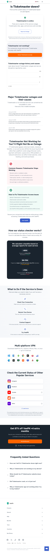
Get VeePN (25, 220)
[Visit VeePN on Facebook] (7, 540)
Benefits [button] (25, 521)
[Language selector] (37, 1)
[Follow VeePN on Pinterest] (23, 540)
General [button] (25, 512)
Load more (25, 408)
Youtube (25, 392)
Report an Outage (25, 31)
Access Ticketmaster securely (25, 54)
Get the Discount (25, 441)
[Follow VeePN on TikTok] (15, 540)
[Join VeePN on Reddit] (19, 540)
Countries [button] (25, 529)
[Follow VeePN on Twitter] (11, 540)
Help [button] (25, 516)
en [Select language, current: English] (37, 1)
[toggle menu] (42, 2)
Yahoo (25, 403)
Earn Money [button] (25, 533)
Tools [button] (25, 525)
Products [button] (25, 508)
